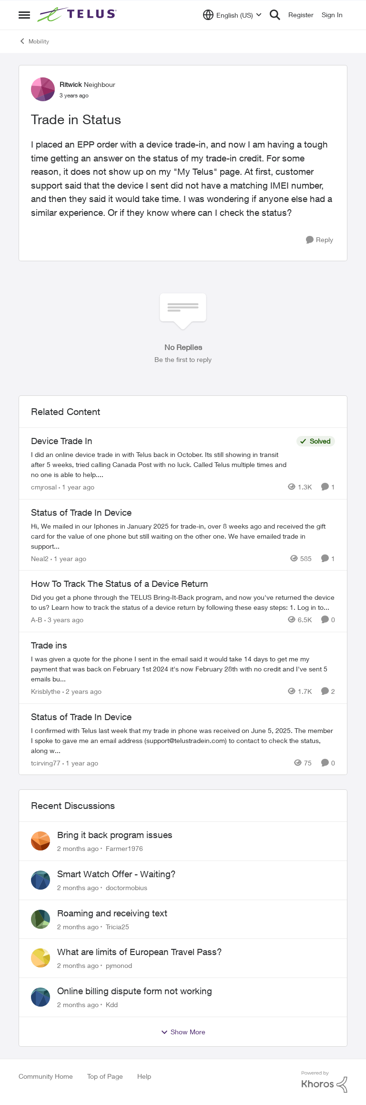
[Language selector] (232, 14)
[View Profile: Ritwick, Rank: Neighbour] (43, 89)
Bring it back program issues (115, 834)
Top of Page (105, 1076)
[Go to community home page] (78, 14)
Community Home (46, 1076)
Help (144, 1076)
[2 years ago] (82, 691)
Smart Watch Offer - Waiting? (116, 874)
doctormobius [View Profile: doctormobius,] (126, 887)
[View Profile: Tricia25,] (40, 919)
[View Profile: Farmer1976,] (40, 840)
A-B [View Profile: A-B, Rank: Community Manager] (36, 620)
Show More (183, 1032)
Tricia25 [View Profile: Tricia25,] (117, 926)
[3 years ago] (63, 620)
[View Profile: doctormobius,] (40, 880)
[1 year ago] (76, 487)
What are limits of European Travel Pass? (139, 951)
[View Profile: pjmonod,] (40, 957)
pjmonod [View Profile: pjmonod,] (119, 965)
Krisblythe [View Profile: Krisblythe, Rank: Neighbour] (46, 691)
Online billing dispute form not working (134, 991)
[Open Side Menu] (24, 15)
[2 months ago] (78, 848)
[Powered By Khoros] (324, 1082)
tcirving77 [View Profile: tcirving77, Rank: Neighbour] (46, 762)
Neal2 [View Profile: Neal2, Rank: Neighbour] (40, 558)
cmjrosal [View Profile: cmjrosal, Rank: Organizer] (44, 487)
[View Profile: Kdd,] (40, 997)
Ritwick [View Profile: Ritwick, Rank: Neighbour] (70, 84)
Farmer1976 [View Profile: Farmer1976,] (124, 848)
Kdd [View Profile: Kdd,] (112, 1004)
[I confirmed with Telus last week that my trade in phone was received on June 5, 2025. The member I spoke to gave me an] (183, 740)
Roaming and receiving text (112, 913)
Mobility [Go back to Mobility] (34, 41)
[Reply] (319, 240)
